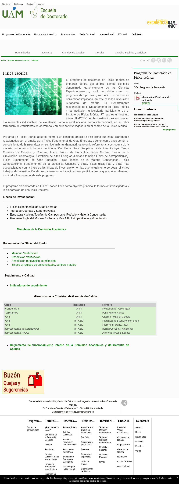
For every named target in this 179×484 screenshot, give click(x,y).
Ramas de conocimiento (18, 60)
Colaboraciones (124, 461)
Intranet (40, 4)
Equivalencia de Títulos (87, 470)
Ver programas (169, 130)
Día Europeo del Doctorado (69, 468)
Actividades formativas (68, 450)
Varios (138, 451)
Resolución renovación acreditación (34, 260)
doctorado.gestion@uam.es (147, 120)
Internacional (106, 34)
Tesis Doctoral (87, 34)
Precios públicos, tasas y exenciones (52, 457)
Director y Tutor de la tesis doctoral (51, 467)
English (30, 4)
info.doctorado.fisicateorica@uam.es (151, 126)
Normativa (122, 457)
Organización (123, 444)
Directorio (6, 4)
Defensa (85, 449)
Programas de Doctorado (16, 34)
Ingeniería (46, 52)
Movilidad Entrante (103, 455)
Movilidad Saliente (103, 448)
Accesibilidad (123, 466)
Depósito (85, 437)
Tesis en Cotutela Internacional (105, 440)
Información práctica (50, 475)
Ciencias (99, 52)
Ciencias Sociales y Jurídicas (130, 52)
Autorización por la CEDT (87, 443)
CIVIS (102, 462)
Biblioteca (18, 4)
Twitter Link (124, 403)
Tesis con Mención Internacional (105, 430)
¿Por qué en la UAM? (52, 428)
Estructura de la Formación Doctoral (51, 437)
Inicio (3, 60)
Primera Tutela (70, 427)
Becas (138, 432)
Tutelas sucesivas (67, 433)
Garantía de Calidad (122, 450)
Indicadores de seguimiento (28, 285)
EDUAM (122, 34)
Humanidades (22, 52)
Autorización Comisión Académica (87, 430)
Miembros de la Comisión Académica (41, 229)
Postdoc (139, 446)
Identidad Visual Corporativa (122, 430)
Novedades (140, 437)
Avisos (138, 427)
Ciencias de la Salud (73, 52)
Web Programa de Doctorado (149, 87)
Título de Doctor (85, 462)
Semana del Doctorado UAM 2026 (68, 459)
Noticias (139, 441)
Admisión (49, 449)
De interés (137, 34)
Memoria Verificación (25, 253)
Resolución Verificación (26, 257)
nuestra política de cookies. (94, 481)
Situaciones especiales (86, 455)
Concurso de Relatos (123, 438)
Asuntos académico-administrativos (70, 442)
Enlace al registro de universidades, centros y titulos (44, 264)
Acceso (48, 444)
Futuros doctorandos (45, 34)
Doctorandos (68, 34)
